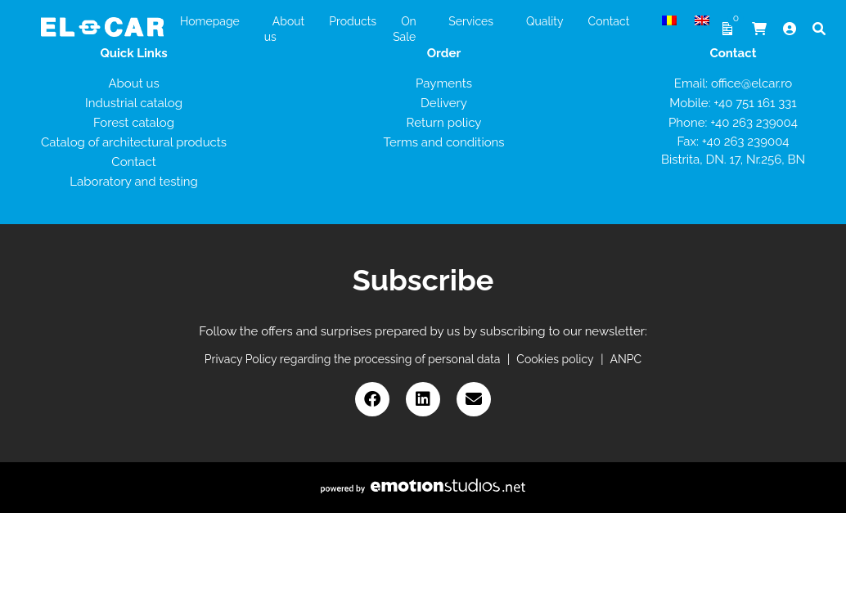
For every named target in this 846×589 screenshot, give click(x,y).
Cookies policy (554, 359)
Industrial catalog (133, 103)
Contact (133, 162)
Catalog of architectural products (134, 142)
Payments (444, 83)
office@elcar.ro (751, 83)
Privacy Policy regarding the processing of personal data (353, 359)
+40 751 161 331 (754, 103)
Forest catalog (133, 122)
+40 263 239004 (754, 122)
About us (133, 83)
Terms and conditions (443, 142)
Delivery (444, 103)
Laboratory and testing (133, 181)
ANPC (626, 359)
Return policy (444, 122)
